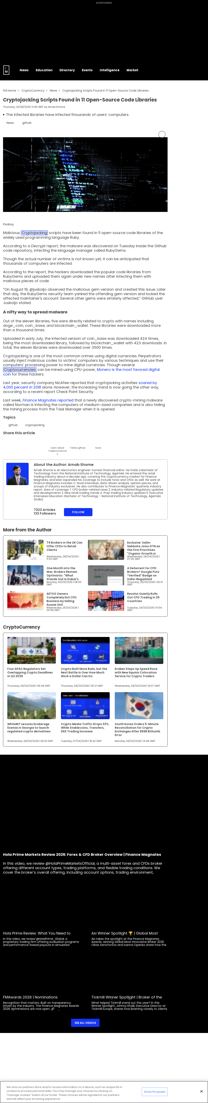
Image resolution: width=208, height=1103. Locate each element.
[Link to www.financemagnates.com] (25, 550)
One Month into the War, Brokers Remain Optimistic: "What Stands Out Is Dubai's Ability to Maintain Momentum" (63, 577)
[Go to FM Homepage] (6, 70)
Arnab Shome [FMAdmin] (56, 107)
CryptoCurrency (33, 90)
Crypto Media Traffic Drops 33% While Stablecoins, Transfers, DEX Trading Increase (85, 727)
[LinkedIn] (16, 442)
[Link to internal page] (17, 474)
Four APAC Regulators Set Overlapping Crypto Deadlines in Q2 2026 (30, 672)
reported (48, 400)
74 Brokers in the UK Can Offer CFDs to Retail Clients (64, 546)
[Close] (201, 1091)
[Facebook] (47, 442)
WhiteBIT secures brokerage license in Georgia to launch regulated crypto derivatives (29, 727)
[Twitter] (6, 442)
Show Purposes (155, 1092)
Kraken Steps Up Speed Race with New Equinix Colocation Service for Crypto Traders (136, 672)
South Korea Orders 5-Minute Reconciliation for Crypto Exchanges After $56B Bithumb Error (137, 729)
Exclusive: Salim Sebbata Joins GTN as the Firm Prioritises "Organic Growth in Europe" (143, 550)
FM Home (9, 90)
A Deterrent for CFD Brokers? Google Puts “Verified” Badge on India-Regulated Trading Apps (143, 575)
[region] (104, 1092)
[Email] (26, 442)
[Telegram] (37, 442)
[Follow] (77, 444)
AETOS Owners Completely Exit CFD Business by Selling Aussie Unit (62, 599)
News (53, 90)
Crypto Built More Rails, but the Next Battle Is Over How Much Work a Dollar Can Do (84, 672)
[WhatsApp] (67, 442)
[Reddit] (87, 442)
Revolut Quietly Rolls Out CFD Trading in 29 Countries (143, 597)
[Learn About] (57, 447)
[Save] (98, 444)
